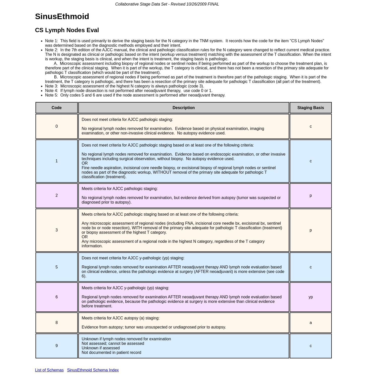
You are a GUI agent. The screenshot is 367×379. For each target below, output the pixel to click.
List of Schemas (49, 370)
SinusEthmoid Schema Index (93, 370)
